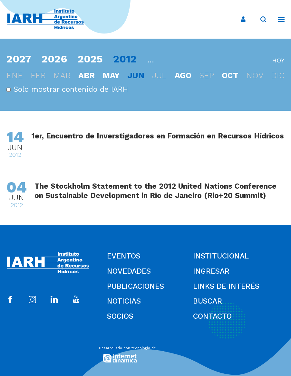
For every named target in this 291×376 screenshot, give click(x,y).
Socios (120, 316)
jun (135, 75)
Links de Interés (226, 286)
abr (86, 75)
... (150, 60)
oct (230, 75)
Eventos (124, 256)
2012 (125, 59)
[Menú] (278, 19)
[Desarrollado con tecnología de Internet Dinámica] (145, 353)
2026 (54, 59)
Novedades (129, 271)
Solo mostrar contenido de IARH (67, 89)
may (111, 75)
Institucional (221, 256)
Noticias (124, 301)
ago (183, 75)
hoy (278, 60)
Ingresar (211, 271)
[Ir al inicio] (48, 19)
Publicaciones (135, 286)
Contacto (212, 316)
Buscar (207, 301)
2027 (18, 59)
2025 (90, 59)
